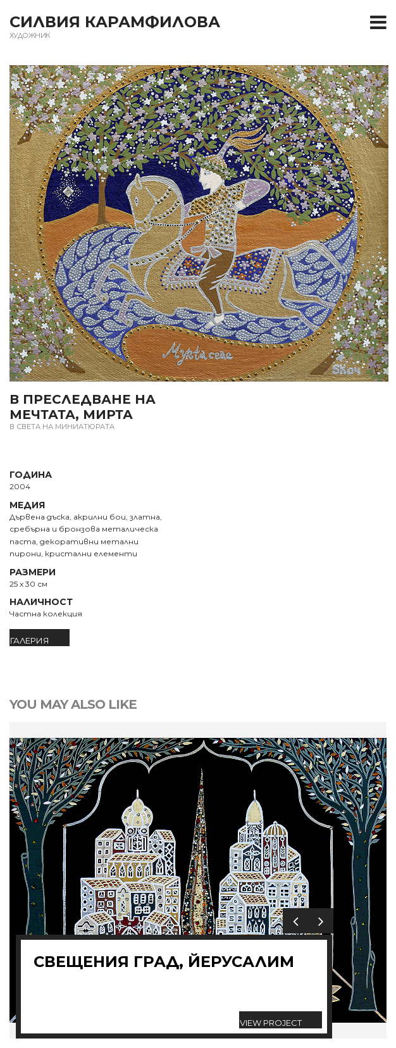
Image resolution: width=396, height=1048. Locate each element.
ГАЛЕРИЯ (29, 640)
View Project (271, 1023)
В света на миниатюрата (61, 426)
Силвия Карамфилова (114, 22)
